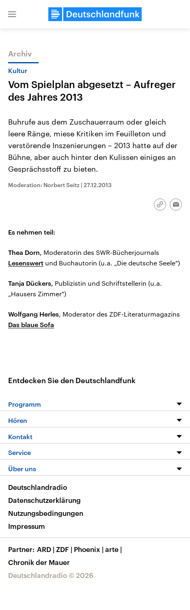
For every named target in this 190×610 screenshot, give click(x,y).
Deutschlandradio (37, 487)
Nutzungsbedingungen (45, 513)
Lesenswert (25, 263)
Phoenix (89, 549)
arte (114, 549)
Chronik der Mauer (39, 562)
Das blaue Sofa (31, 324)
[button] (12, 14)
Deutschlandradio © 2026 (50, 575)
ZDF (65, 549)
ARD (46, 549)
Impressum (26, 526)
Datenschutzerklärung (44, 500)
